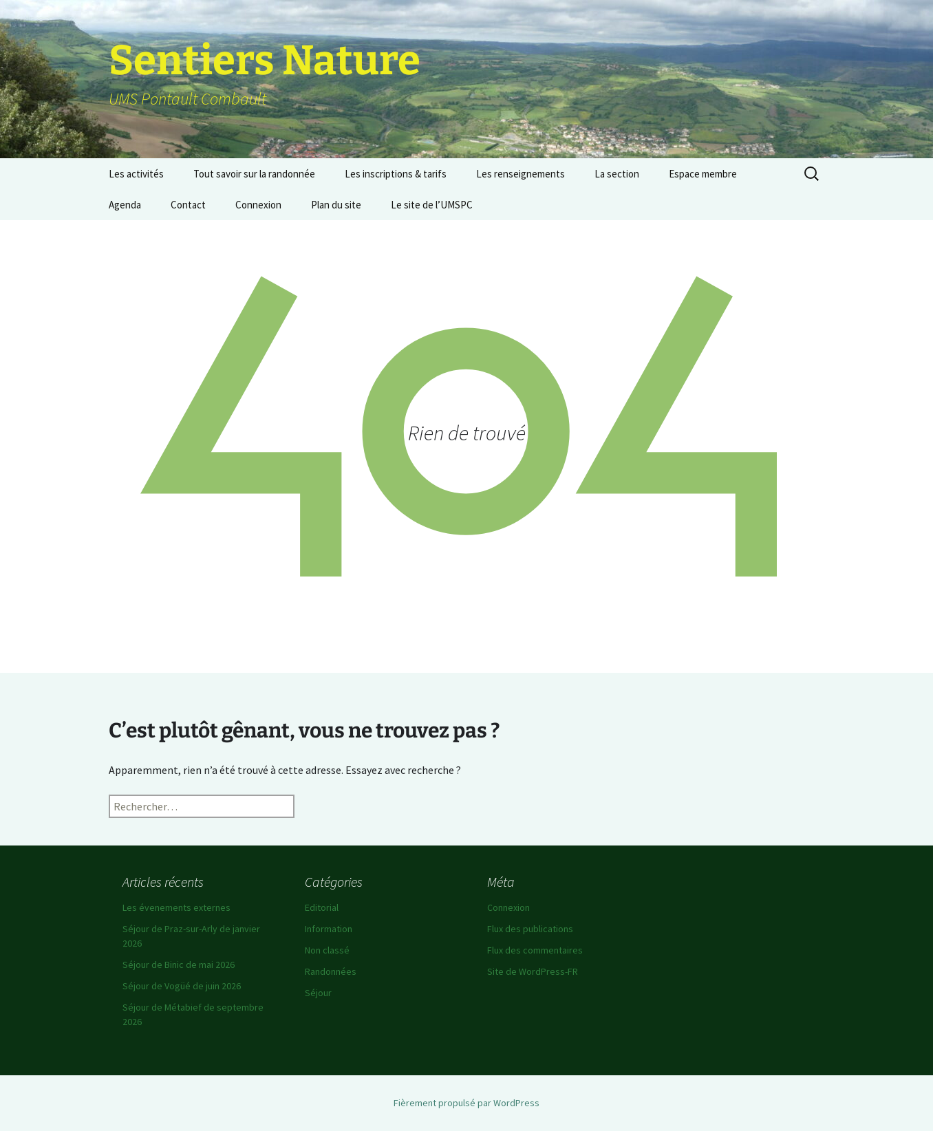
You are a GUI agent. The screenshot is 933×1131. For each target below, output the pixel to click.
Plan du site (336, 204)
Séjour (318, 993)
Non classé (327, 950)
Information (328, 929)
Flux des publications (530, 929)
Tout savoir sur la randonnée (254, 173)
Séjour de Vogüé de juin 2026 (181, 986)
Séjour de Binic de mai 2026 (178, 964)
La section (616, 173)
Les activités (136, 173)
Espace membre (703, 173)
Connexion (258, 204)
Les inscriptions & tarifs (396, 173)
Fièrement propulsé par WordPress (466, 1103)
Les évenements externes (176, 907)
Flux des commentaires (535, 950)
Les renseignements (520, 173)
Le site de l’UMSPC (432, 204)
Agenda (125, 204)
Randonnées (330, 971)
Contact (188, 204)
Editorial (322, 907)
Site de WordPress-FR (532, 971)
